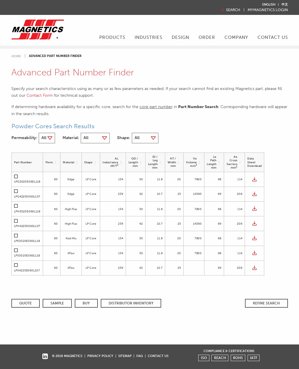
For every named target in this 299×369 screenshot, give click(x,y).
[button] (55, 162)
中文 (284, 4)
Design (180, 37)
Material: (70, 137)
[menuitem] (112, 38)
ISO (204, 358)
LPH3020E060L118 (27, 211)
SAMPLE (57, 303)
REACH (220, 358)
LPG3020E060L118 (27, 181)
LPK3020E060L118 (27, 240)
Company (236, 37)
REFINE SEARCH (266, 303)
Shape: (123, 137)
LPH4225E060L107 (27, 226)
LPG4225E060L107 (27, 196)
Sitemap (125, 356)
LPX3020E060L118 (27, 255)
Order (207, 37)
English (268, 4)
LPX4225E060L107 (26, 270)
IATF (253, 358)
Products (112, 37)
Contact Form (40, 95)
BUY (86, 303)
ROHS (238, 358)
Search (230, 10)
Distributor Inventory (131, 303)
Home (16, 56)
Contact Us (273, 37)
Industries (148, 37)
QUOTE (25, 303)
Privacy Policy (100, 356)
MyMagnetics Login (268, 10)
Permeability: (24, 137)
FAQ (139, 356)
